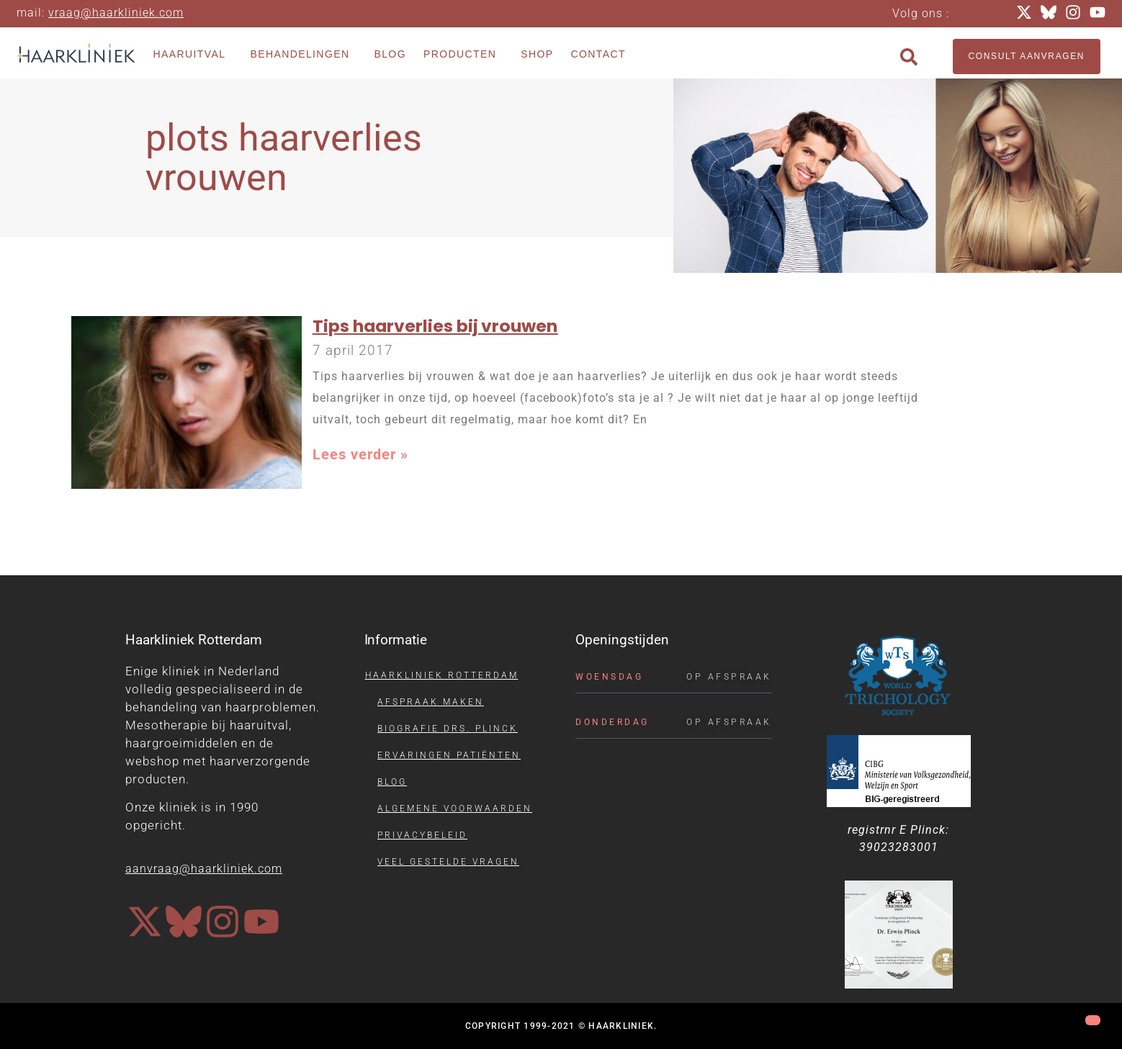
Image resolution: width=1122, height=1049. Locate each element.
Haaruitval (193, 55)
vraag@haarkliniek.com (116, 12)
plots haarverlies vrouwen (283, 157)
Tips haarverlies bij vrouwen (435, 326)
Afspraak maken (430, 702)
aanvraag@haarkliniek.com (203, 868)
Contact (598, 54)
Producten (463, 55)
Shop (537, 54)
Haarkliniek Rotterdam (442, 675)
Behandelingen (303, 55)
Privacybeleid (422, 835)
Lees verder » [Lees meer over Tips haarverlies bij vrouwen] (360, 454)
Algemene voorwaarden (454, 808)
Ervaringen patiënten (449, 755)
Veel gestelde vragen (448, 862)
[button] (908, 56)
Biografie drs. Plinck (447, 729)
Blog (390, 54)
